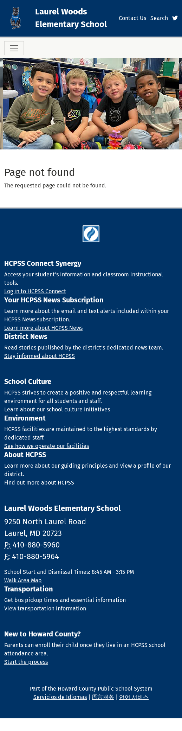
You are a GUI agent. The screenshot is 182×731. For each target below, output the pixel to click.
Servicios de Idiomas (60, 697)
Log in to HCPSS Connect (35, 291)
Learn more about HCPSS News (43, 328)
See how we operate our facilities (46, 446)
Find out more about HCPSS (39, 482)
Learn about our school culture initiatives (57, 409)
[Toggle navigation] (14, 48)
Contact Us (132, 18)
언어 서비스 (134, 697)
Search (159, 18)
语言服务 (103, 697)
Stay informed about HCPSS (39, 356)
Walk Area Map (23, 580)
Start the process (26, 662)
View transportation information (45, 608)
